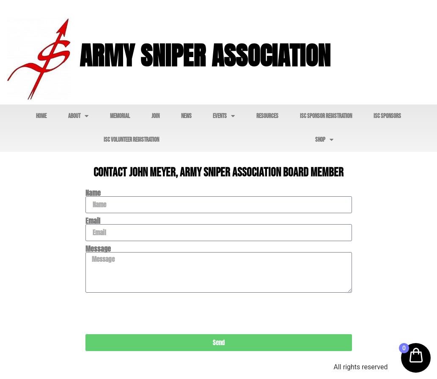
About (78, 116)
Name (93, 193)
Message (98, 248)
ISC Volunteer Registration (131, 140)
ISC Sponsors (387, 116)
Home (41, 116)
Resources (267, 116)
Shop (324, 139)
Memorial (120, 116)
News (186, 116)
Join (155, 116)
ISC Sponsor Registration (326, 116)
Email (92, 220)
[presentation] (149, 313)
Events (224, 116)
